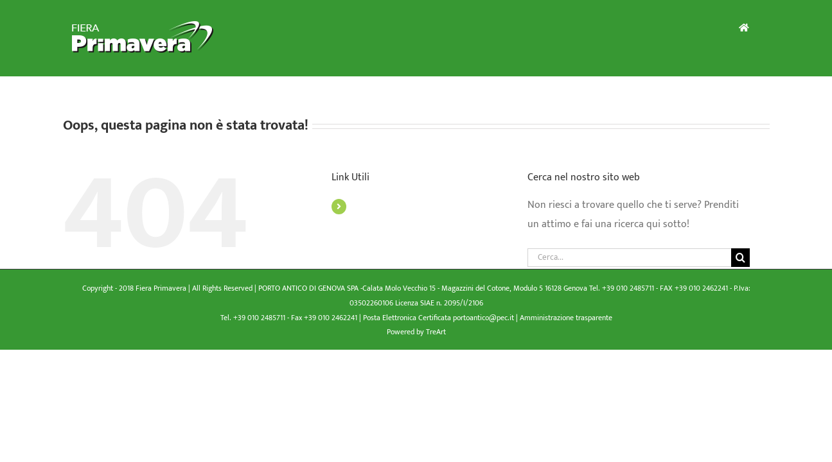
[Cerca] (740, 257)
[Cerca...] (629, 257)
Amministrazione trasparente (566, 317)
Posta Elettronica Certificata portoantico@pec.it (439, 317)
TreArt (436, 331)
